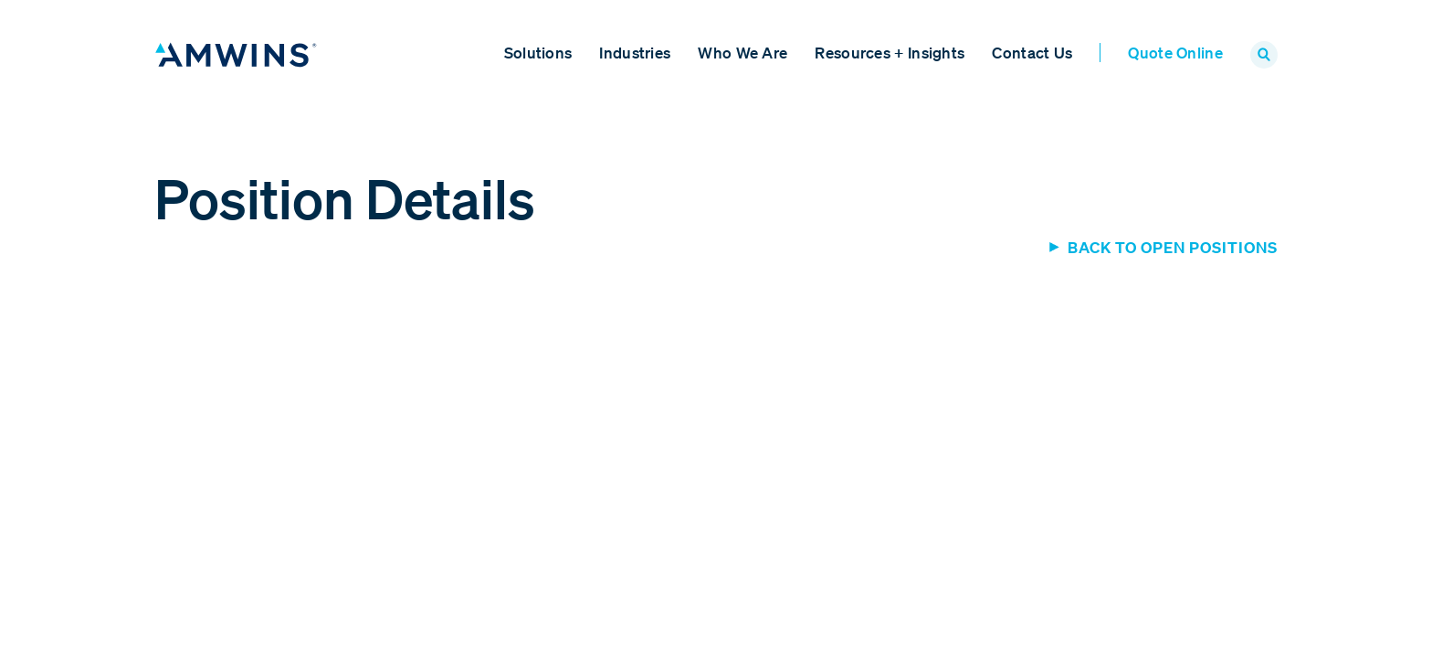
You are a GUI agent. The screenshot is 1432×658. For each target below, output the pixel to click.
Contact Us (1032, 52)
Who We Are (742, 52)
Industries (634, 52)
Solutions (538, 52)
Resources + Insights (889, 52)
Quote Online (1175, 52)
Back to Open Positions (1173, 247)
